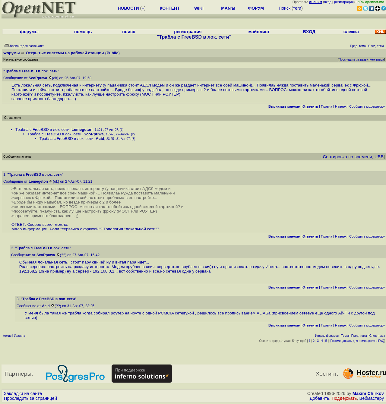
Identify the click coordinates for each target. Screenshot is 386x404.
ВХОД (309, 31)
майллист (259, 31)
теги (297, 8)
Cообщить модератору (367, 106)
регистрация (344, 2)
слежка (351, 31)
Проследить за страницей (30, 398)
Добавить (319, 398)
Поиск (284, 8)
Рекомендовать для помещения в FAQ (357, 340)
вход (327, 2)
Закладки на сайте (23, 393)
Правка (326, 106)
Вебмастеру (371, 398)
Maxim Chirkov (368, 393)
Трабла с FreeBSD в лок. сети (42, 129)
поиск (128, 31)
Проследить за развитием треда (361, 59)
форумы (29, 31)
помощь (83, 31)
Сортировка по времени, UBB (353, 156)
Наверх (340, 106)
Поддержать (344, 398)
